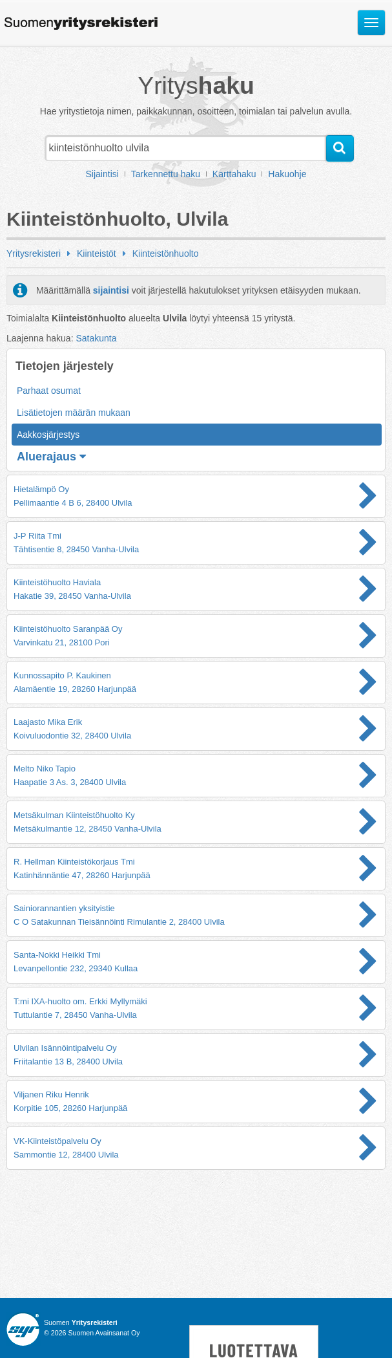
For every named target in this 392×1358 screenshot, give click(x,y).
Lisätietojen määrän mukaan (73, 412)
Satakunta (96, 338)
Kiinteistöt (96, 253)
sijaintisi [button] (111, 290)
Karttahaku (234, 174)
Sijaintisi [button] (102, 174)
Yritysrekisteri (33, 253)
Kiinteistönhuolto (165, 253)
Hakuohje (287, 174)
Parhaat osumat (49, 390)
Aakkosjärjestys (48, 434)
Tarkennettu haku (165, 174)
